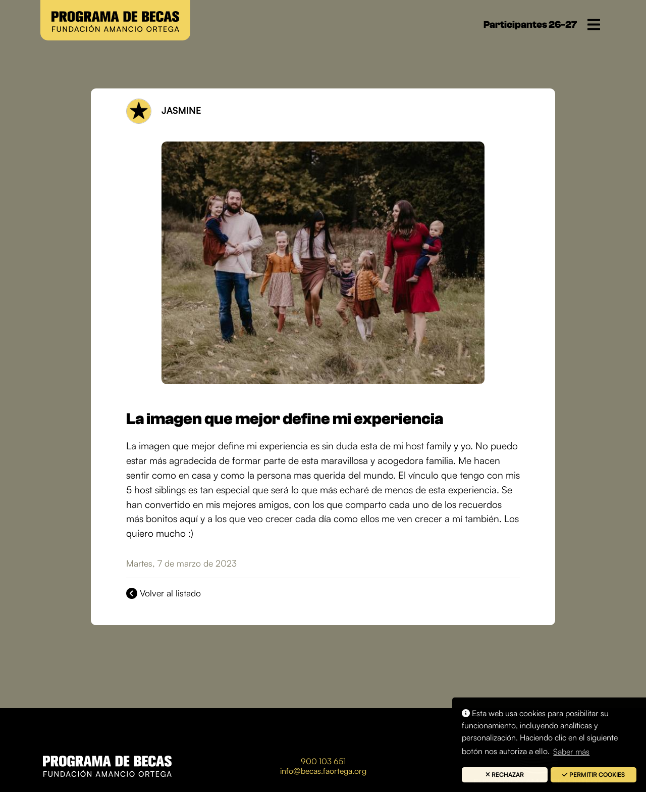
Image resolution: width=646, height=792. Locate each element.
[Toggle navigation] (594, 24)
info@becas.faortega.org (323, 771)
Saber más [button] (571, 752)
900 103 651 (323, 761)
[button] (505, 774)
